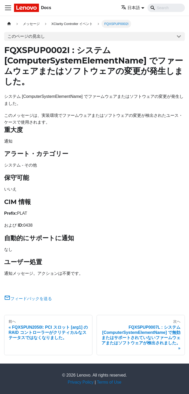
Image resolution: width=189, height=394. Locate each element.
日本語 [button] (130, 7)
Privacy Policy (81, 382)
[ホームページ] (9, 24)
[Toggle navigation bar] (8, 8)
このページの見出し (26, 36)
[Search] (166, 8)
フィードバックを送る (28, 298)
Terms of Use (109, 382)
